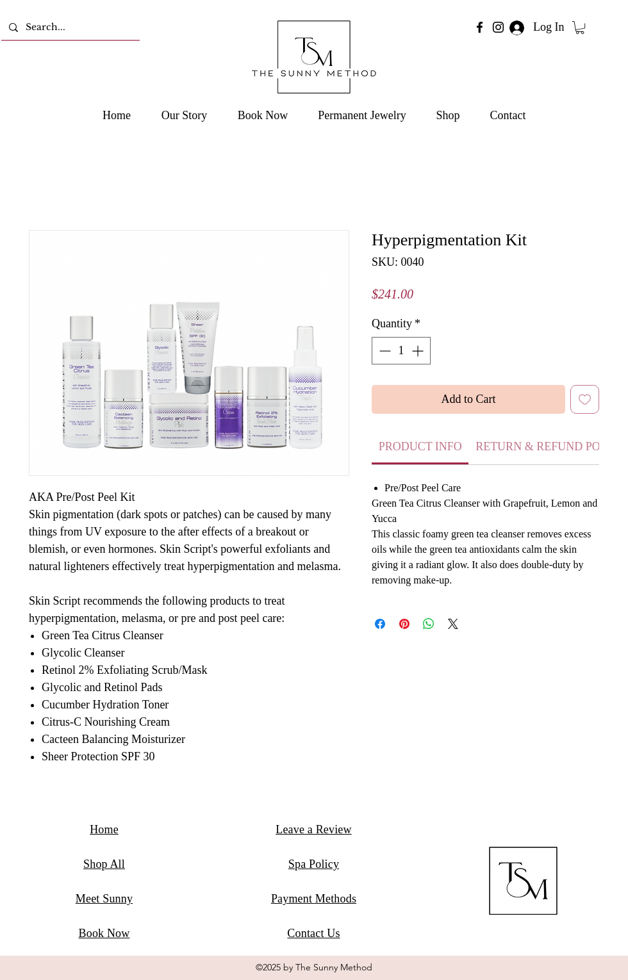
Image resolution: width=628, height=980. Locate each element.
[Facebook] (479, 27)
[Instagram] (498, 27)
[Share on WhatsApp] (428, 624)
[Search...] (69, 27)
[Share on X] (453, 624)
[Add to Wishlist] (584, 399)
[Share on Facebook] (380, 624)
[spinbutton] (401, 351)
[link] (420, 446)
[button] (580, 27)
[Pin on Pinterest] (404, 624)
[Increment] (419, 351)
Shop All (104, 864)
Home (104, 829)
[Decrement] (383, 351)
